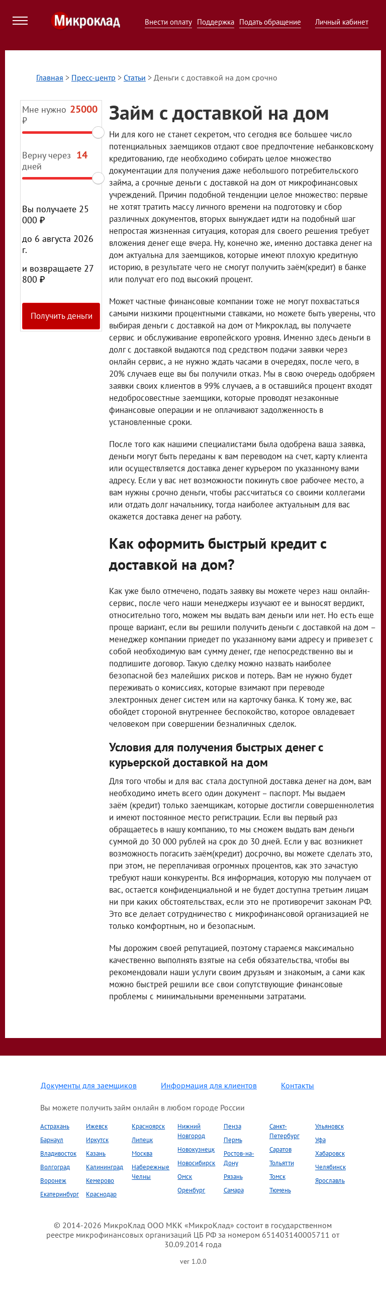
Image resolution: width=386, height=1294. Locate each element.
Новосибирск (196, 1163)
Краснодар (101, 1194)
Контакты (297, 1085)
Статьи (135, 77)
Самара (234, 1190)
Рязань (233, 1176)
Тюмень (280, 1190)
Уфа (320, 1140)
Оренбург (191, 1190)
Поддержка (215, 22)
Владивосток (58, 1153)
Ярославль (330, 1180)
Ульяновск (329, 1126)
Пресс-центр (93, 77)
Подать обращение (270, 22)
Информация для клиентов (209, 1085)
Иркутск (97, 1140)
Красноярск (148, 1126)
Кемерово (100, 1180)
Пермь (233, 1140)
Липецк (142, 1140)
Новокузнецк (196, 1149)
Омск (184, 1176)
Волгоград (55, 1167)
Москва (142, 1153)
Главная (49, 77)
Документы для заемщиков (89, 1085)
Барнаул (51, 1140)
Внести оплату (168, 22)
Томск (277, 1176)
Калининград (104, 1167)
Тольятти (281, 1163)
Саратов (280, 1149)
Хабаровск (330, 1153)
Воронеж (53, 1180)
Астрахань (54, 1126)
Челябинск (330, 1167)
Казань (96, 1153)
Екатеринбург (59, 1194)
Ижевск (97, 1126)
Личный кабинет (341, 22)
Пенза (232, 1126)
